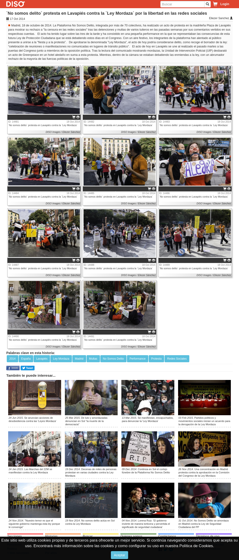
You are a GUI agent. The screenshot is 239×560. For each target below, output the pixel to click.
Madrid (79, 358)
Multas (93, 358)
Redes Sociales (176, 358)
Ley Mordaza (61, 358)
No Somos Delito (113, 358)
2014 (12, 358)
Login (224, 4)
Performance (138, 358)
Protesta (156, 358)
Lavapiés (41, 358)
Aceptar (119, 555)
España (26, 358)
